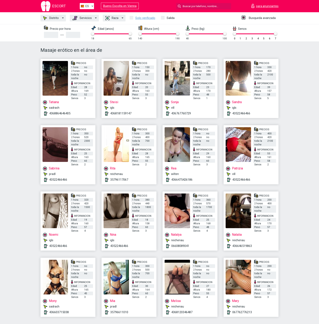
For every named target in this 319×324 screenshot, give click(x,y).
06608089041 (180, 246)
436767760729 (181, 113)
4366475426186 (181, 179)
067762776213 (242, 312)
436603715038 (59, 312)
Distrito (51, 18)
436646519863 (242, 246)
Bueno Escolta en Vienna (120, 6)
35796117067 (119, 179)
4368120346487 (181, 312)
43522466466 (241, 113)
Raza (111, 18)
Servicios (82, 18)
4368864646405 (59, 113)
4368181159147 (120, 113)
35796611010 (119, 312)
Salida (171, 18)
